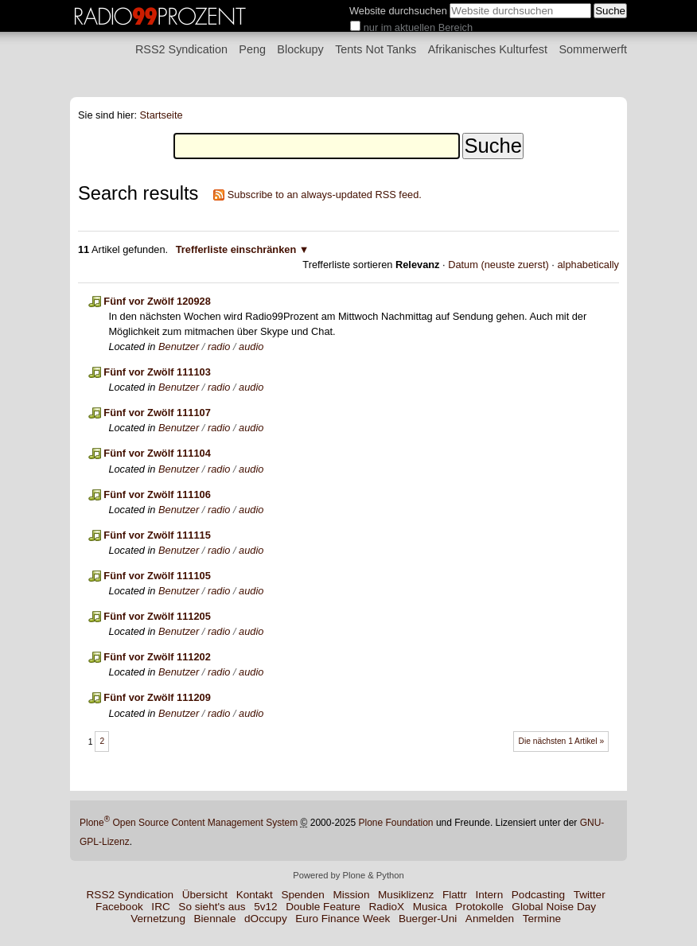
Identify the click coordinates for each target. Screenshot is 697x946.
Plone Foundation (395, 822)
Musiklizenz (406, 895)
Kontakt (254, 895)
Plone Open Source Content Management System (189, 822)
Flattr (454, 895)
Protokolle (479, 907)
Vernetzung (157, 919)
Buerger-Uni (428, 919)
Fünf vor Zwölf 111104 (156, 453)
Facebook (119, 907)
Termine (542, 919)
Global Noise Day (554, 907)
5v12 (265, 907)
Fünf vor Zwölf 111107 (156, 412)
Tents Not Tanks (375, 49)
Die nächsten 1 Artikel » (562, 741)
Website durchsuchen (398, 11)
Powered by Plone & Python (348, 875)
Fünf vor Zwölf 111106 (156, 494)
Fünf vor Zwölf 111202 (156, 657)
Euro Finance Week (342, 919)
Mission (351, 895)
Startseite (161, 115)
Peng (252, 49)
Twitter (589, 895)
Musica (430, 907)
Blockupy (300, 49)
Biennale (215, 919)
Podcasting (538, 895)
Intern (489, 895)
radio (219, 346)
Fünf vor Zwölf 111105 (156, 576)
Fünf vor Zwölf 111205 (156, 616)
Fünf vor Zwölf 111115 (156, 535)
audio (251, 346)
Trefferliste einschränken (236, 249)
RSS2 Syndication (181, 49)
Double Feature (323, 907)
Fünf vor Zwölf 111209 (156, 697)
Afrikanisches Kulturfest (487, 49)
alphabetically (588, 265)
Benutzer (178, 346)
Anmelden (489, 919)
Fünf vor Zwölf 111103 (156, 372)
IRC (160, 907)
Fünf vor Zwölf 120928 (156, 301)
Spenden (302, 895)
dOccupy (265, 919)
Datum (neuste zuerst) (498, 265)
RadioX (387, 907)
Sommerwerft (593, 49)
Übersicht (205, 895)
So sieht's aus (211, 907)
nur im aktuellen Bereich (418, 27)
